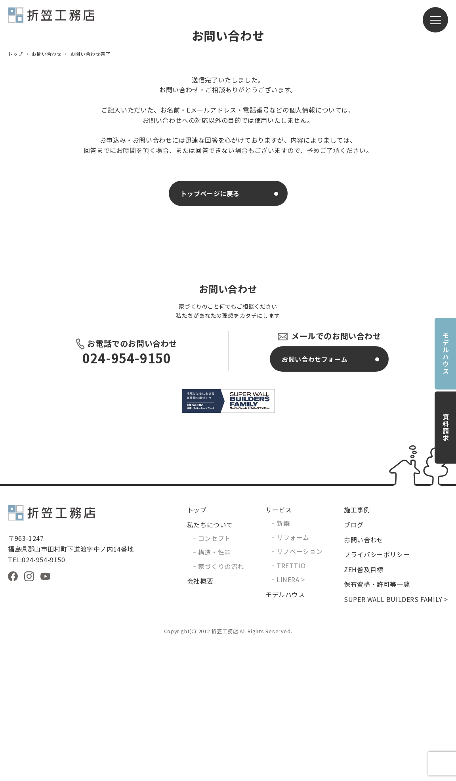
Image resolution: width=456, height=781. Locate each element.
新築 (283, 659)
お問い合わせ (47, 189)
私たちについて (210, 660)
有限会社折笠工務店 (51, 18)
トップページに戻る (210, 329)
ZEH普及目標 (363, 705)
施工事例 (357, 645)
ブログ (354, 660)
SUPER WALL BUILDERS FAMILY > (396, 735)
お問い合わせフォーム (314, 495)
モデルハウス (445, 353)
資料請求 (445, 427)
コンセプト (214, 674)
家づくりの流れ (221, 702)
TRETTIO (291, 701)
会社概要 (200, 717)
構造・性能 (214, 688)
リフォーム (293, 673)
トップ (15, 189)
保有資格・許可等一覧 (377, 720)
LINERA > (291, 715)
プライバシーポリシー (377, 690)
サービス (278, 645)
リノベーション (299, 687)
